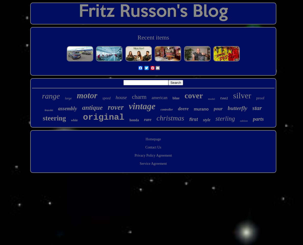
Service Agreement (153, 164)
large (68, 98)
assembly (67, 108)
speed (106, 98)
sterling (225, 118)
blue (176, 98)
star (257, 108)
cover (194, 95)
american (159, 97)
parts (258, 119)
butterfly (237, 108)
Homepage (153, 139)
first (193, 119)
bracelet (49, 110)
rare (147, 119)
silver (242, 95)
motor (87, 95)
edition (244, 120)
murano (201, 109)
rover (116, 107)
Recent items (153, 37)
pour (218, 108)
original (103, 117)
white (74, 120)
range (51, 96)
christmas (170, 118)
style (206, 120)
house (121, 97)
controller (167, 109)
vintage (142, 106)
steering (54, 118)
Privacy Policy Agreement (153, 155)
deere (183, 108)
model (211, 98)
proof (260, 98)
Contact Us (153, 147)
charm (139, 97)
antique (92, 107)
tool (224, 98)
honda (134, 120)
